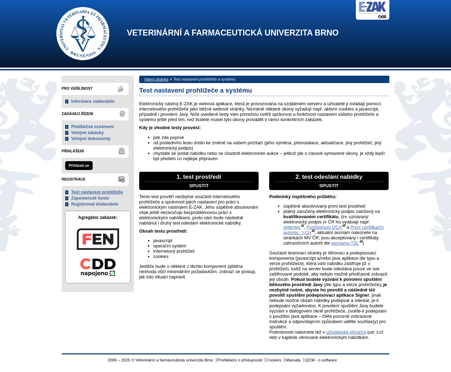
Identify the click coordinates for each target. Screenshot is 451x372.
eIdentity (291, 227)
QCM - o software (321, 360)
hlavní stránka (156, 79)
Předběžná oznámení (92, 126)
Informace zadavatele (93, 101)
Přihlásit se (79, 165)
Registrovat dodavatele (94, 204)
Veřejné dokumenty (90, 138)
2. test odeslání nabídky (328, 181)
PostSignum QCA (324, 227)
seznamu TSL (345, 243)
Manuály (293, 360)
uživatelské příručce (346, 332)
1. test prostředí (198, 181)
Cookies (274, 360)
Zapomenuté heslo (90, 198)
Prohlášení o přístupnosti (239, 360)
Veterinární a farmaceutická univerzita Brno (233, 33)
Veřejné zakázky (87, 132)
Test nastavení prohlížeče (97, 192)
